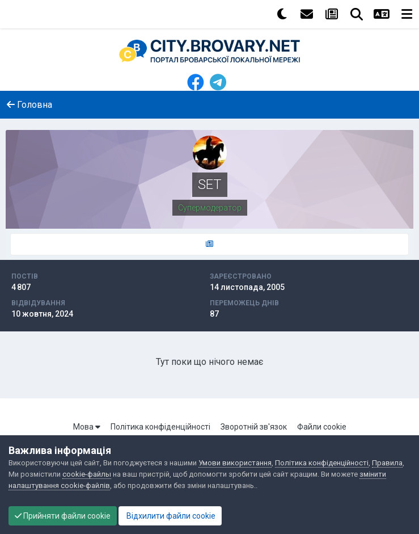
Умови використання (235, 463)
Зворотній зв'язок (254, 426)
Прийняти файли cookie (63, 515)
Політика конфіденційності (160, 426)
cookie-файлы (86, 474)
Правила (387, 463)
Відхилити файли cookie (170, 515)
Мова (86, 426)
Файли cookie (321, 426)
